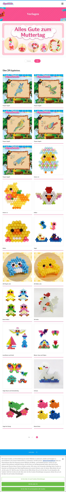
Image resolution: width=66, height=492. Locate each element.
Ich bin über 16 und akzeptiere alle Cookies (33, 490)
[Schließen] (63, 460)
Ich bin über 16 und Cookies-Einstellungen (33, 479)
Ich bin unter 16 (33, 485)
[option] (33, 39)
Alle (37, 61)
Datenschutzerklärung (49, 461)
